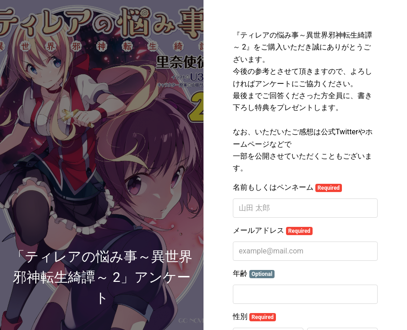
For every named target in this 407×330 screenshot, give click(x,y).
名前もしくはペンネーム (287, 187)
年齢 (254, 273)
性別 (254, 316)
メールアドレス (273, 230)
